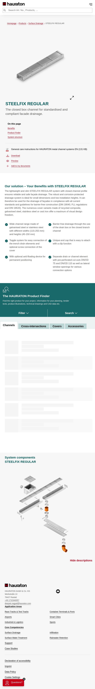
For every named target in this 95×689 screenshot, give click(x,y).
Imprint (8, 666)
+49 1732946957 (12, 600)
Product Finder (14, 133)
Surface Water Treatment (16, 638)
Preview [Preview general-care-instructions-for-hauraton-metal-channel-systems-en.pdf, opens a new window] (12, 161)
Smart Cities (55, 617)
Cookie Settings (12, 677)
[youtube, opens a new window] (58, 597)
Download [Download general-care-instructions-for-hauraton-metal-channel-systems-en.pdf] (13, 155)
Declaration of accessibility (18, 661)
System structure (15, 137)
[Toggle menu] (90, 4)
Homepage (13, 23)
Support (8, 643)
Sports (52, 622)
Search (71, 313)
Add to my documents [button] (18, 166)
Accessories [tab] (76, 326)
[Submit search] (5, 10)
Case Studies (11, 648)
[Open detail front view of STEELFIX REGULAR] (40, 65)
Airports (8, 617)
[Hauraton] (4, 4)
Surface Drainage (37, 23)
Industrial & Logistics (14, 622)
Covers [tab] (57, 326)
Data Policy (10, 672)
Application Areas (13, 606)
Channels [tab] (9, 325)
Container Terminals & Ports (62, 612)
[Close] (24, 679)
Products (23, 23)
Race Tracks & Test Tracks (17, 612)
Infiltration (54, 632)
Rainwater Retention (59, 638)
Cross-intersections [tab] (33, 326)
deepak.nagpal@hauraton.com (18, 603)
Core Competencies (14, 627)
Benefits (11, 128)
